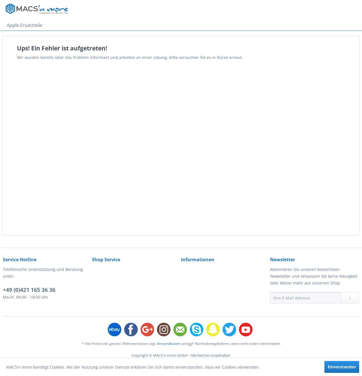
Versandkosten (168, 343)
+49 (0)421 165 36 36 (29, 290)
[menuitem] (24, 25)
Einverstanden (342, 366)
